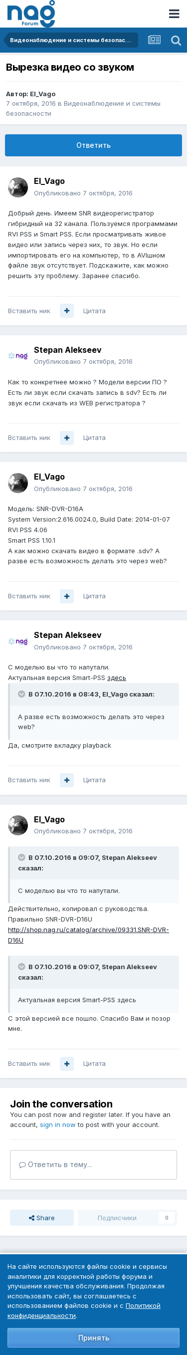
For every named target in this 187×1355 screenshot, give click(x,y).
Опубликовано (83, 193)
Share (42, 1217)
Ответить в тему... (55, 1164)
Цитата (94, 311)
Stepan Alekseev (68, 350)
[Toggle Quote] (22, 694)
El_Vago (42, 94)
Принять (93, 1337)
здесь (116, 677)
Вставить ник (29, 311)
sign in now (58, 1124)
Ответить (93, 145)
